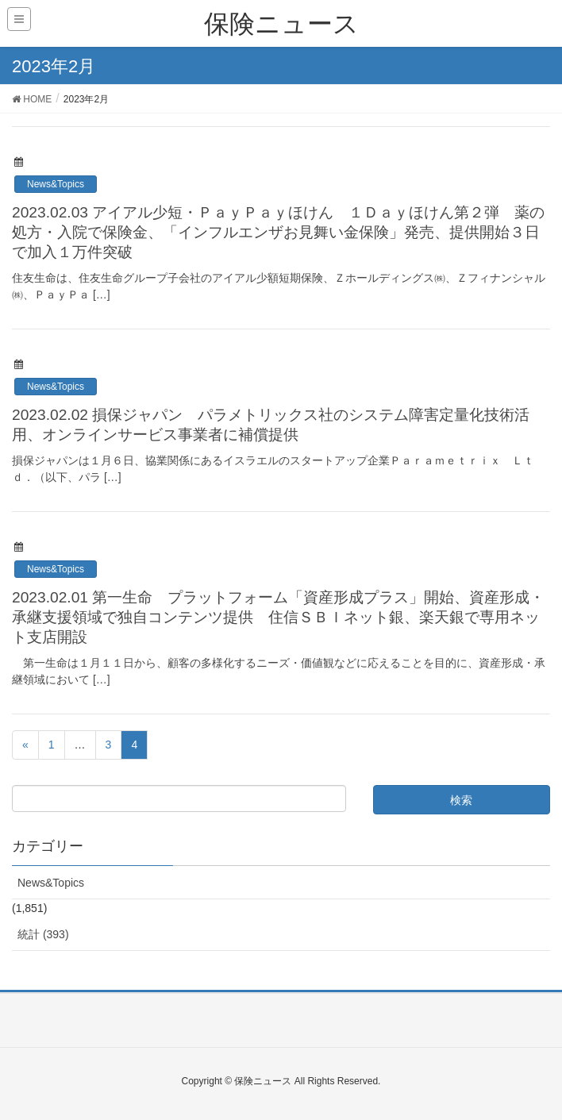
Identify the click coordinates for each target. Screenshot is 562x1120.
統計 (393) (43, 934)
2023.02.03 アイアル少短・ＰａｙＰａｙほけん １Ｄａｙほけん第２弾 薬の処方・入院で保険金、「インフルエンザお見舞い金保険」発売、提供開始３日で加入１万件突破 (278, 232)
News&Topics (55, 184)
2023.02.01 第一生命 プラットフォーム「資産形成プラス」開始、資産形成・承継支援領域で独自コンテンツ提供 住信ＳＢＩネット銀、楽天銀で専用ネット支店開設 (278, 617)
